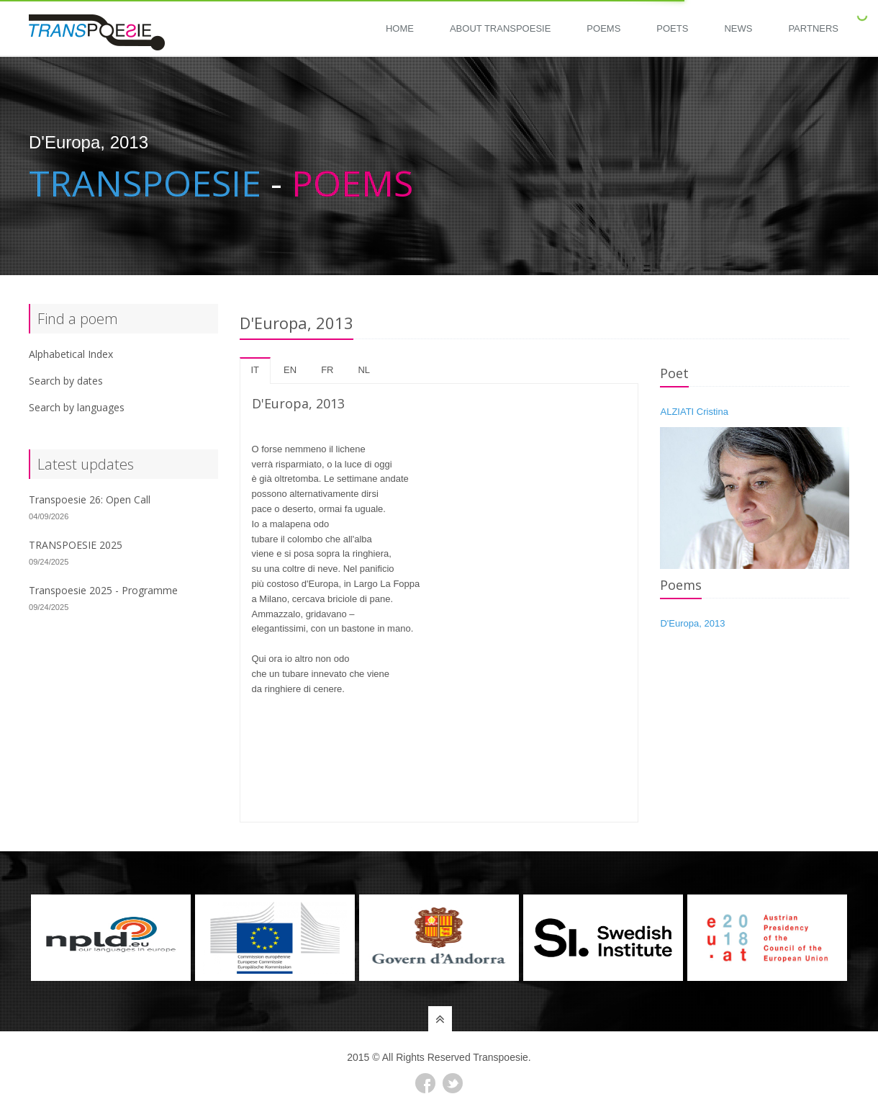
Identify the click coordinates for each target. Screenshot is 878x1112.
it (255, 369)
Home (400, 28)
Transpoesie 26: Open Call (89, 499)
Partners (813, 28)
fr (327, 369)
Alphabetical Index (71, 354)
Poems (603, 28)
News (738, 28)
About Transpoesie (500, 28)
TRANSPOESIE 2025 (75, 545)
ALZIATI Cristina (694, 411)
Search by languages (77, 407)
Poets (672, 28)
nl (364, 369)
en (290, 369)
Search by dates (66, 380)
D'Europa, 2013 (692, 623)
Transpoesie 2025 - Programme (103, 590)
